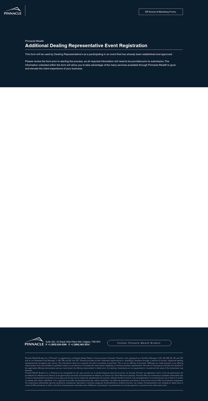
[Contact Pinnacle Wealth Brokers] (139, 343)
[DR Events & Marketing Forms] (161, 12)
